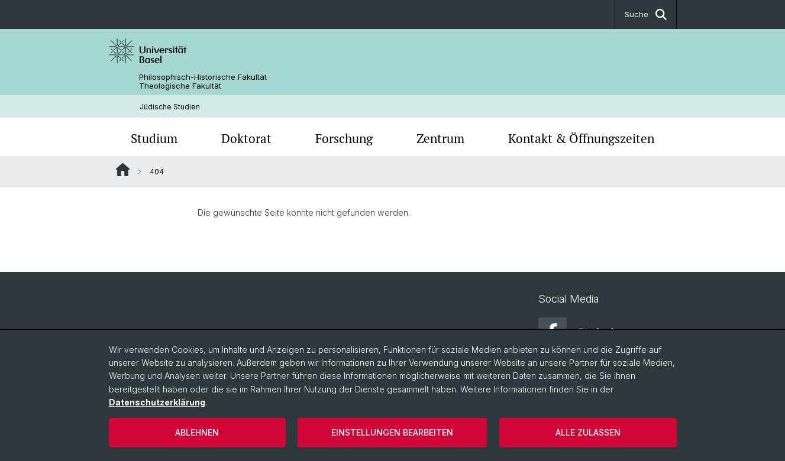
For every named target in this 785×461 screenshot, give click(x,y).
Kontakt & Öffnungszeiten (581, 138)
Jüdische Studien (170, 106)
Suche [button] (646, 14)
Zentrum (440, 138)
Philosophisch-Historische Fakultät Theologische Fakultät (203, 81)
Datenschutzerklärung (157, 402)
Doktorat (246, 138)
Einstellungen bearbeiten (392, 432)
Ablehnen (197, 432)
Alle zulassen (588, 432)
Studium (154, 138)
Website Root (123, 169)
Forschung (344, 138)
